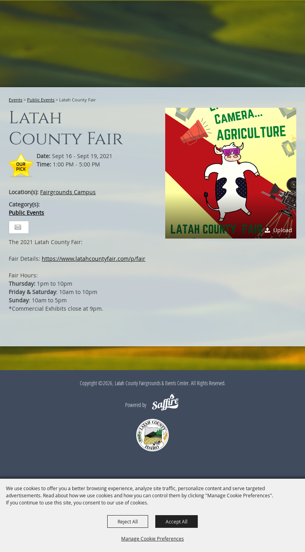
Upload (282, 230)
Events (15, 100)
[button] (230, 173)
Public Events (40, 100)
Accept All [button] (176, 521)
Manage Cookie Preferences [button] (152, 538)
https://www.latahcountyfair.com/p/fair (93, 258)
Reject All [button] (128, 521)
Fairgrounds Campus (68, 192)
